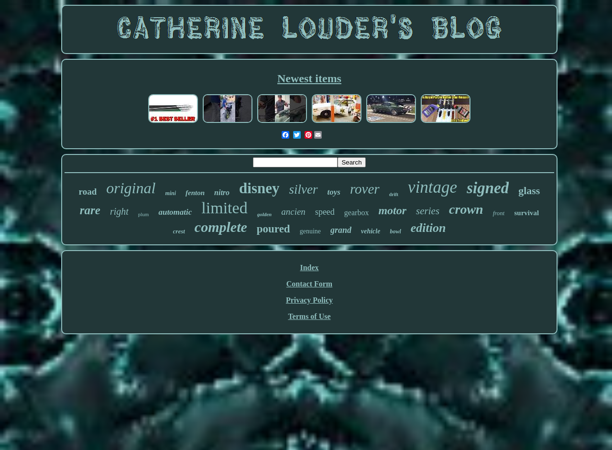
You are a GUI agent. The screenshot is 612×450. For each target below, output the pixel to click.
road (88, 192)
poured (273, 229)
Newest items (309, 78)
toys (334, 192)
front (499, 213)
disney (259, 188)
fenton (195, 193)
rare (90, 210)
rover (365, 189)
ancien (293, 212)
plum (143, 214)
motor (392, 210)
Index (309, 267)
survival (526, 213)
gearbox (356, 213)
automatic (175, 212)
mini (170, 193)
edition (428, 228)
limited (224, 208)
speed (325, 212)
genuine (310, 231)
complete (221, 227)
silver (303, 189)
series (427, 211)
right (119, 211)
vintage (432, 187)
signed (488, 188)
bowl (395, 231)
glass (529, 191)
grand (340, 230)
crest (179, 231)
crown (466, 209)
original (130, 188)
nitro (222, 192)
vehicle (370, 231)
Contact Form (309, 284)
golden (264, 214)
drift (393, 194)
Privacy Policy (309, 300)
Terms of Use (309, 316)
